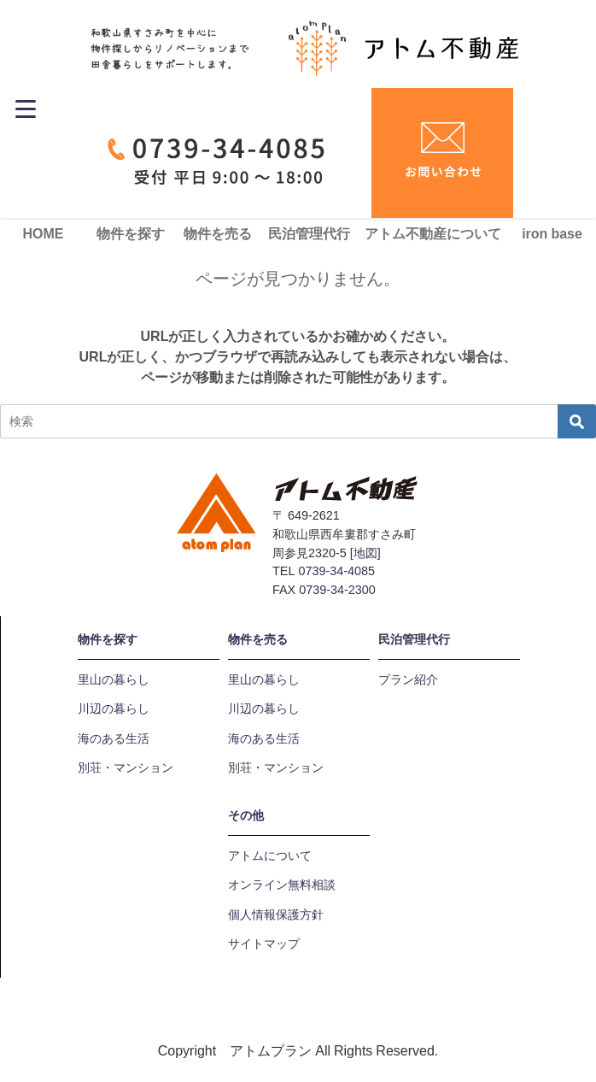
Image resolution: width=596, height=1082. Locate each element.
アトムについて (270, 855)
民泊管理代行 (309, 233)
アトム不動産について (433, 233)
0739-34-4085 (336, 571)
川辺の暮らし (113, 708)
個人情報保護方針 (276, 914)
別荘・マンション (125, 767)
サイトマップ (264, 944)
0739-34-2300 (337, 590)
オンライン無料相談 (282, 885)
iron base (552, 233)
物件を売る (218, 233)
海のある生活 (113, 738)
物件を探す (130, 233)
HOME (43, 233)
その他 (246, 815)
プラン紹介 (408, 679)
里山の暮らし (113, 679)
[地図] (365, 553)
